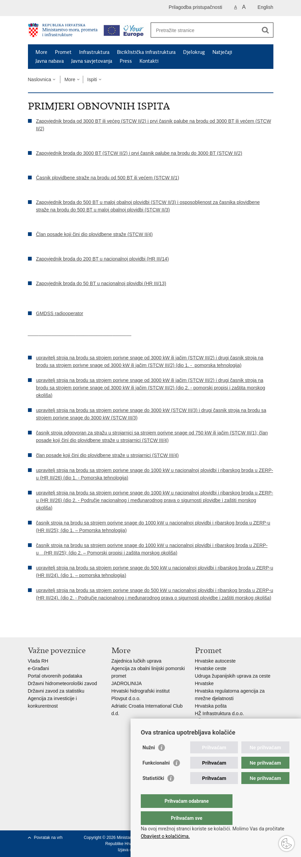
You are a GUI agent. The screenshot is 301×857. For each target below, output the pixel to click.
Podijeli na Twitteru (60, 626)
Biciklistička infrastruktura (146, 52)
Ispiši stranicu (31, 626)
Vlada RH (38, 661)
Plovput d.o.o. (126, 698)
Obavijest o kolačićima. (165, 836)
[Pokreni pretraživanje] (265, 30)
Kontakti (149, 61)
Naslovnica (39, 79)
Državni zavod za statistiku (56, 691)
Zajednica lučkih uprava (136, 661)
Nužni (148, 761)
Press (126, 61)
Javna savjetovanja (91, 61)
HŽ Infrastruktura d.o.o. (219, 713)
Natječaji (222, 52)
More (41, 52)
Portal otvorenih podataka (55, 676)
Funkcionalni (156, 776)
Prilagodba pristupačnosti (195, 7)
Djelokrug (194, 52)
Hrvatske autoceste (215, 661)
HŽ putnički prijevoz (216, 721)
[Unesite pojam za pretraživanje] (205, 30)
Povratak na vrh (48, 837)
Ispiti (92, 79)
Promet (63, 52)
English (265, 7)
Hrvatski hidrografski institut (140, 691)
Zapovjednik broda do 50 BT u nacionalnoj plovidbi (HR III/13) (101, 283)
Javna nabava (49, 61)
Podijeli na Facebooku (46, 626)
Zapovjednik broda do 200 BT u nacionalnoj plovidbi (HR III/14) (102, 259)
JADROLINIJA (126, 683)
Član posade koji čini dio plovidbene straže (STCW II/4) (94, 234)
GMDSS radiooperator (60, 313)
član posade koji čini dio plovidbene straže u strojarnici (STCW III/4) (107, 455)
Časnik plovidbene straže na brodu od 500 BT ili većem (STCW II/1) (107, 177)
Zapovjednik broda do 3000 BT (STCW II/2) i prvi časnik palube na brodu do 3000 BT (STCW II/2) (139, 153)
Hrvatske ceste (211, 668)
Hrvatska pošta (211, 706)
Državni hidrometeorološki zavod (62, 683)
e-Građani (38, 668)
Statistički (153, 792)
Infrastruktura (94, 52)
